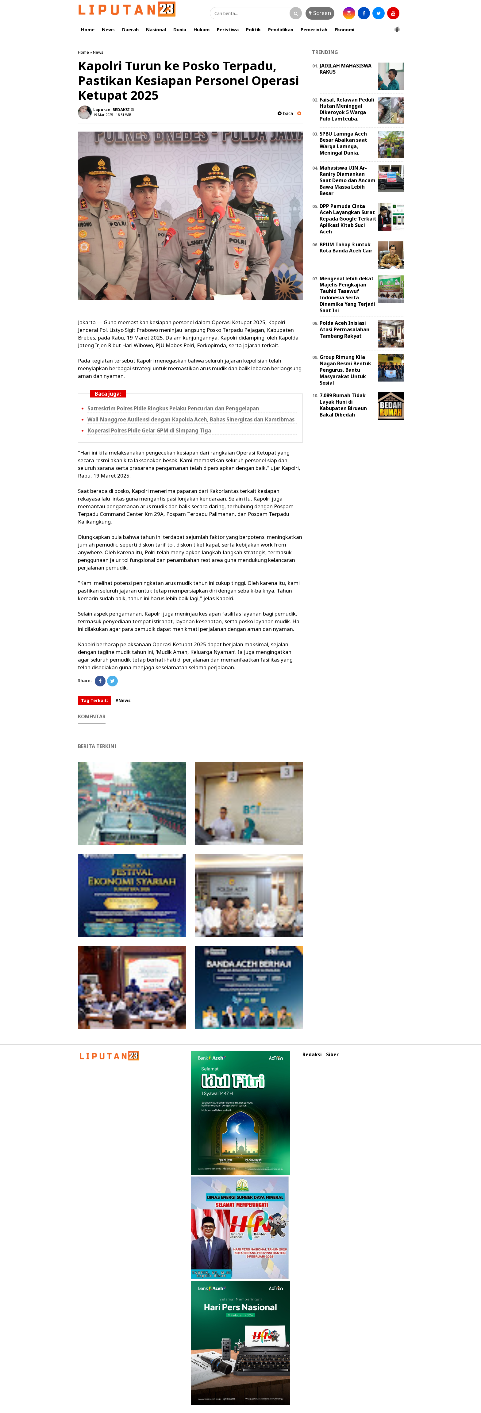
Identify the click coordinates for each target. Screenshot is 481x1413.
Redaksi (312, 1054)
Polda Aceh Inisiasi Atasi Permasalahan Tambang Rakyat (344, 329)
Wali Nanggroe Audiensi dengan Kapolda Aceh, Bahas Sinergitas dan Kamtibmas (190, 419)
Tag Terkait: (94, 700)
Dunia (179, 29)
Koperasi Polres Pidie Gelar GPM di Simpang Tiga (149, 430)
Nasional (156, 29)
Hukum (202, 29)
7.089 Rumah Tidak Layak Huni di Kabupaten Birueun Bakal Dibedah (343, 405)
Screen (320, 13)
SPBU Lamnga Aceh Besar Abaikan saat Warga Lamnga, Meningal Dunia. (343, 143)
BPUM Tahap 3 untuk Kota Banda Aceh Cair (346, 247)
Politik (253, 29)
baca (285, 113)
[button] (397, 27)
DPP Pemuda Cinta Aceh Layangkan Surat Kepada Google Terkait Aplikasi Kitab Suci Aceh (348, 219)
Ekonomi (344, 29)
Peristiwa (228, 29)
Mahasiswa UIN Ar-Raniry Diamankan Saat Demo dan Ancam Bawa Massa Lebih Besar (347, 180)
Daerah (130, 29)
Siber (332, 1054)
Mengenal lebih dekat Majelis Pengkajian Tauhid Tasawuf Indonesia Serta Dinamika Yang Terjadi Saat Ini (347, 294)
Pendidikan (280, 29)
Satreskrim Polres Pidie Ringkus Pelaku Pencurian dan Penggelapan (173, 408)
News (108, 29)
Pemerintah (314, 29)
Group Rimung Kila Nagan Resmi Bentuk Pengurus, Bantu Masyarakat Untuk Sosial (345, 370)
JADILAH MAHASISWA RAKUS (345, 68)
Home (87, 29)
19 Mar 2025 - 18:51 (108, 114)
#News (123, 700)
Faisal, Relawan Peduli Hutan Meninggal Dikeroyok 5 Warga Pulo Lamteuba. (347, 109)
